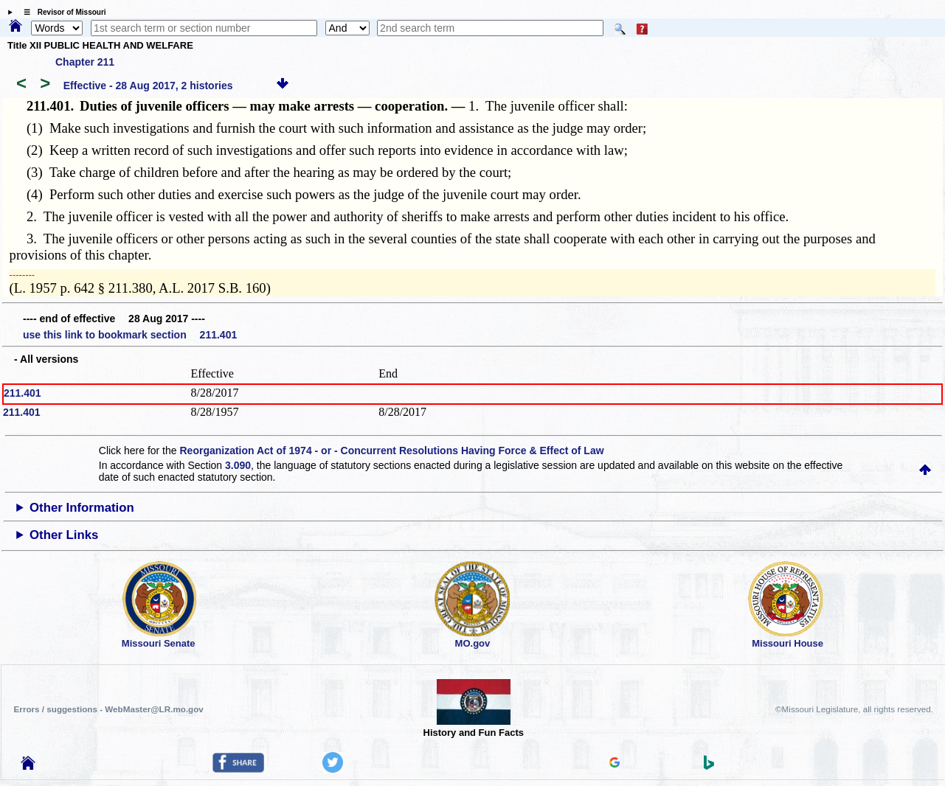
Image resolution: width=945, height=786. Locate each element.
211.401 (22, 393)
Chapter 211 (84, 62)
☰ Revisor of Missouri (61, 12)
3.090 (238, 465)
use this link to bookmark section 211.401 (130, 335)
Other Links (64, 535)
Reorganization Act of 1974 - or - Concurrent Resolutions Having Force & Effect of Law (391, 450)
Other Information (82, 508)
